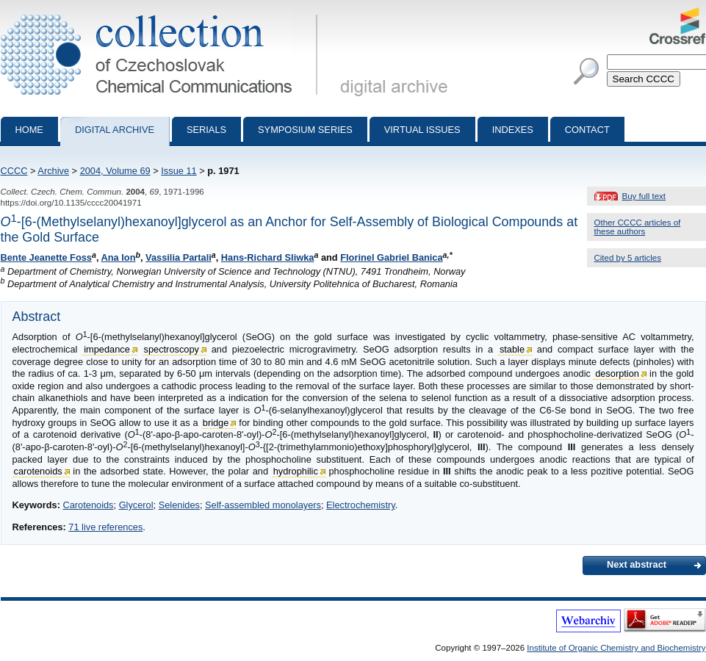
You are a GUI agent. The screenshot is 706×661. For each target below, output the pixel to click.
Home (29, 129)
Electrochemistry (360, 504)
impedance (107, 349)
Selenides (179, 504)
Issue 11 (178, 170)
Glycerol (136, 504)
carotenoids (38, 471)
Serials (206, 129)
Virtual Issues (422, 129)
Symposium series (305, 129)
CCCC (14, 170)
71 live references (105, 526)
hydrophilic (295, 471)
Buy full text (644, 196)
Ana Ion (118, 257)
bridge (216, 422)
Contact (587, 129)
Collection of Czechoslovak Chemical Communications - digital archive (162, 13)
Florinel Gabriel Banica (391, 257)
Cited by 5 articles (628, 257)
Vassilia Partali (178, 257)
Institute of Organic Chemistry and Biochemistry (616, 647)
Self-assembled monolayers (263, 504)
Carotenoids (87, 504)
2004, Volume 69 (115, 170)
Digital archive (114, 129)
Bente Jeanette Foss (46, 257)
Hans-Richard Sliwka (267, 257)
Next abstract (636, 564)
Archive (53, 170)
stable (512, 349)
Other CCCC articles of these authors (637, 227)
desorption (617, 373)
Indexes (512, 129)
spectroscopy (171, 349)
